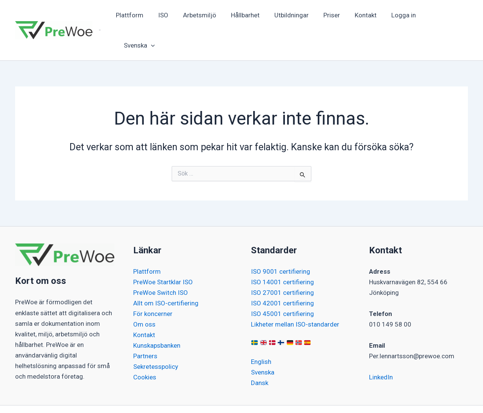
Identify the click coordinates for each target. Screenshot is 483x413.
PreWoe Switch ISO (160, 263)
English (261, 332)
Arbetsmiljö (203, 15)
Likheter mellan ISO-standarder (295, 294)
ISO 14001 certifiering (282, 252)
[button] (442, 15)
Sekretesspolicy (155, 337)
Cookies (144, 347)
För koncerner (152, 284)
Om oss (144, 294)
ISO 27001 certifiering (282, 263)
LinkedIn (381, 347)
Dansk (259, 353)
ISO (168, 15)
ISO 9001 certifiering (280, 241)
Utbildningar (291, 15)
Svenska (262, 342)
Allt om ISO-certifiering (165, 273)
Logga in (397, 15)
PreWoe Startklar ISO (163, 252)
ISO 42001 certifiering (282, 273)
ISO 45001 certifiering (282, 284)
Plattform (137, 15)
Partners (145, 326)
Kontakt (361, 15)
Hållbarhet (246, 15)
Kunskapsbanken (156, 315)
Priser (329, 15)
